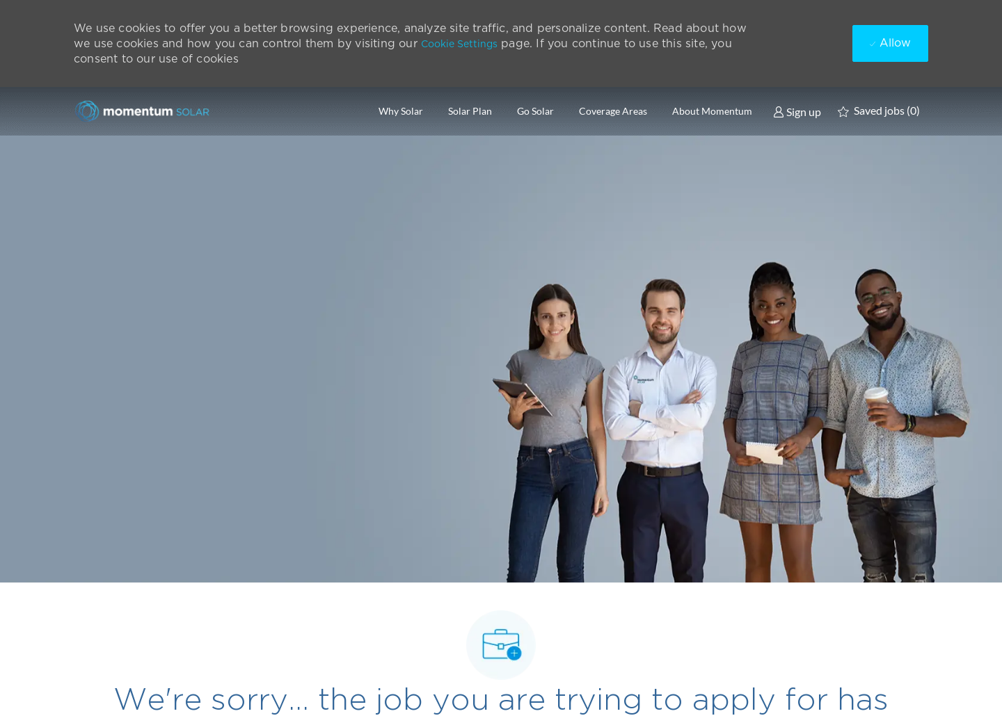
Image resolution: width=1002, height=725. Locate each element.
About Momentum (712, 111)
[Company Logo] (143, 110)
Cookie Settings (459, 43)
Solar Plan (470, 111)
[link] (797, 111)
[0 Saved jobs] (879, 111)
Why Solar (401, 111)
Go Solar (535, 111)
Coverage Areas (613, 111)
